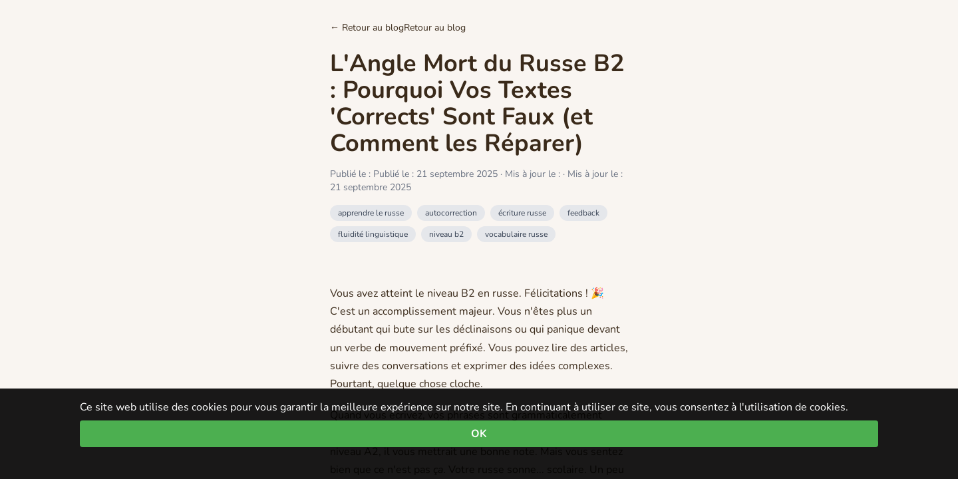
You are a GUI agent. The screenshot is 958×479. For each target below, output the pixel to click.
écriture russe (522, 213)
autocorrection (451, 213)
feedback (583, 213)
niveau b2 (446, 234)
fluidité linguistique (373, 234)
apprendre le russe (371, 213)
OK (479, 433)
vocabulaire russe (516, 234)
